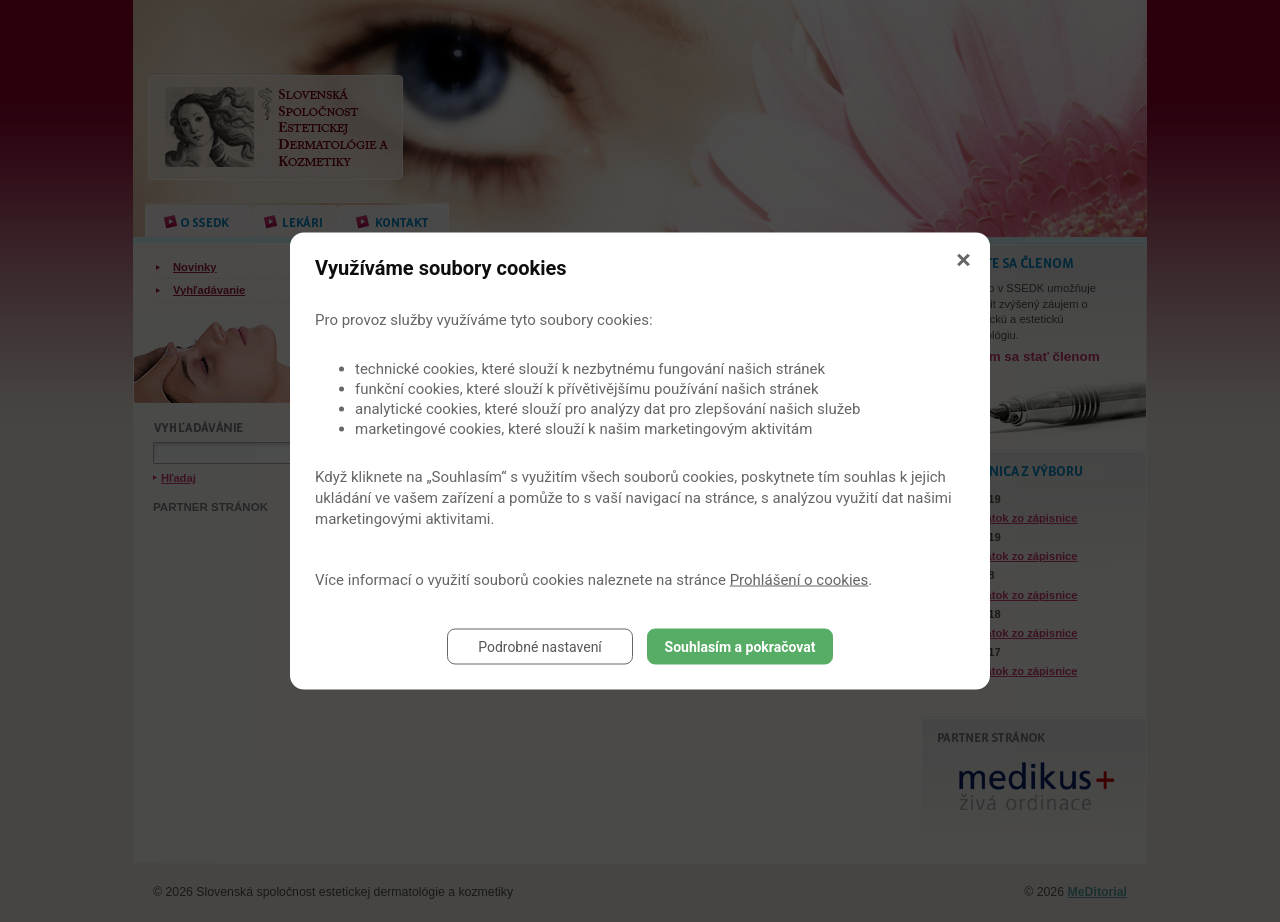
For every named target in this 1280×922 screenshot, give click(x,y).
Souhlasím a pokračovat (740, 647)
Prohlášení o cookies (799, 580)
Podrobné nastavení (540, 647)
